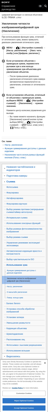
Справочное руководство (8, 8)
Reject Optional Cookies (24, 402)
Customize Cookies (24, 395)
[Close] (45, 364)
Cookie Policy (17, 389)
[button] (45, 6)
